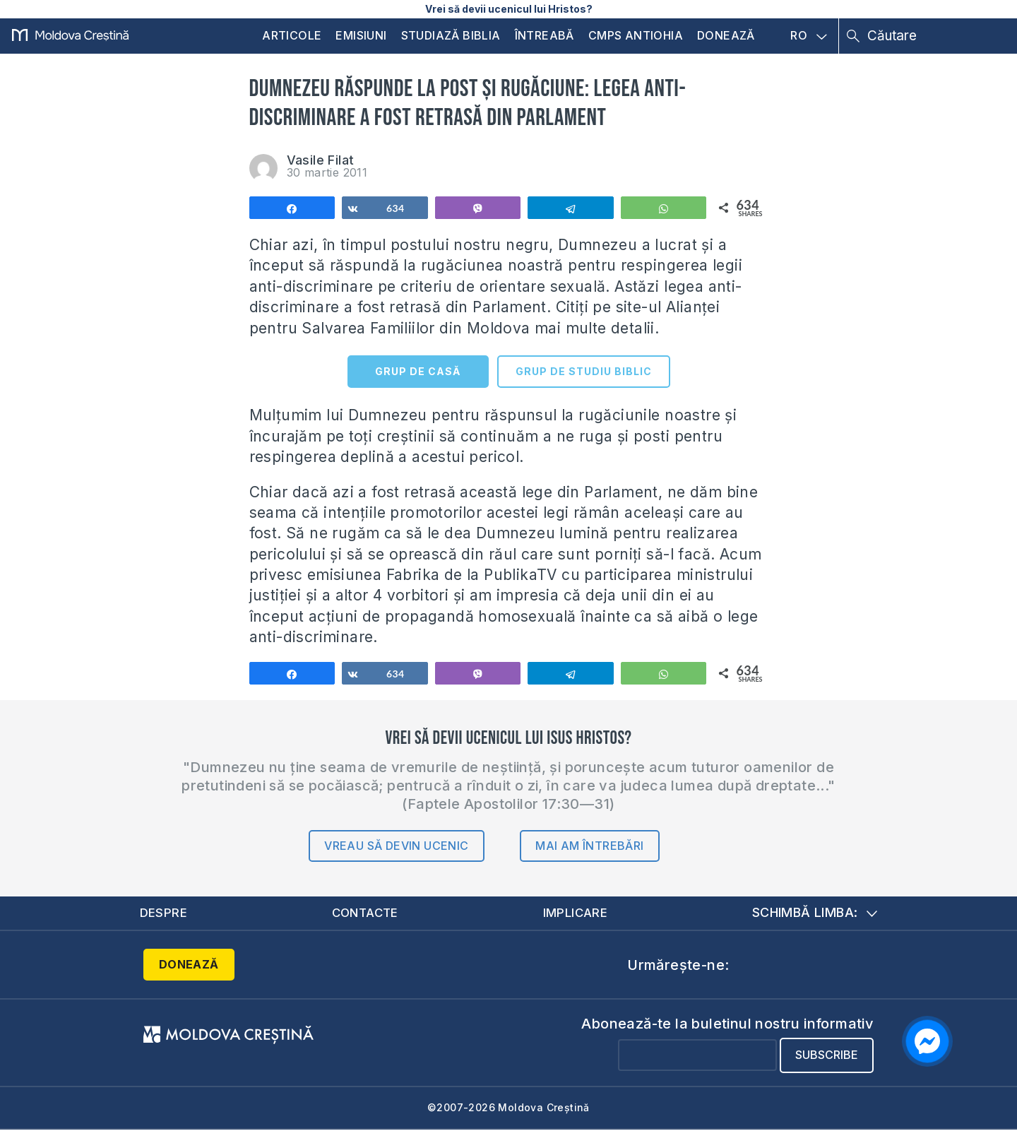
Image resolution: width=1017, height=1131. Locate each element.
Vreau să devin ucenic (396, 846)
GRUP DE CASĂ (417, 371)
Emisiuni (360, 35)
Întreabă (544, 35)
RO (808, 36)
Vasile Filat (321, 160)
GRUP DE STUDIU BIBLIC (584, 371)
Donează (726, 35)
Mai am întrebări (589, 846)
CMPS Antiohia (635, 35)
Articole (291, 35)
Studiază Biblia (451, 35)
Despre (164, 913)
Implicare (576, 913)
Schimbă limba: (815, 913)
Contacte (365, 913)
